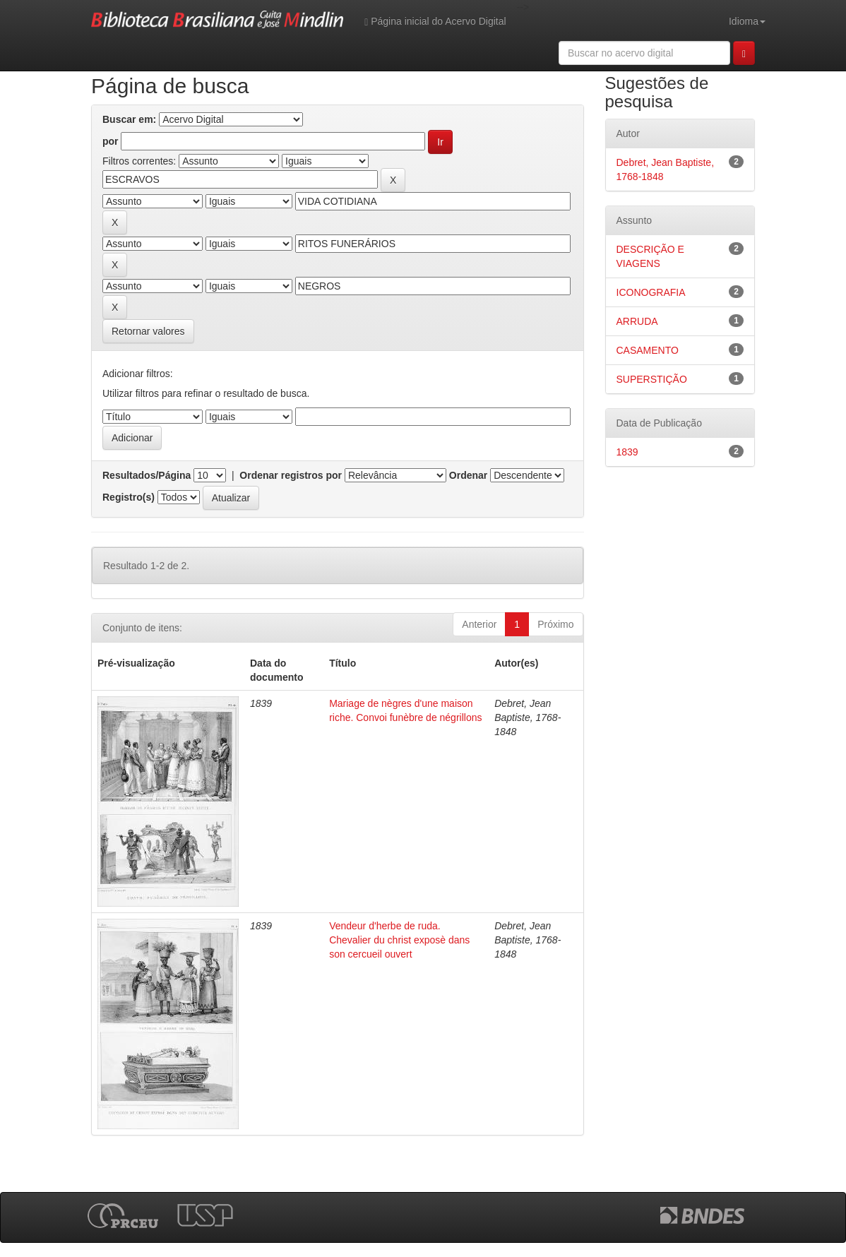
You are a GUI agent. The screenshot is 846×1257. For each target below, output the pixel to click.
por (110, 141)
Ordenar (468, 475)
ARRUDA (637, 321)
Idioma (747, 21)
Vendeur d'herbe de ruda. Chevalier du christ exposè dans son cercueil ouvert (399, 940)
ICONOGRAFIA (651, 292)
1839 (627, 452)
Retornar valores (148, 331)
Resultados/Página (146, 475)
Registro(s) (128, 497)
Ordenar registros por (290, 475)
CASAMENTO (647, 350)
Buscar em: (129, 119)
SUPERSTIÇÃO (651, 379)
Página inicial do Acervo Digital (435, 22)
